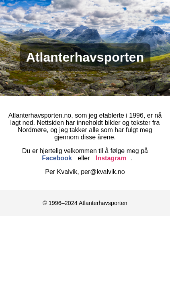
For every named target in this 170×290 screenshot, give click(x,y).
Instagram (111, 158)
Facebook (57, 158)
